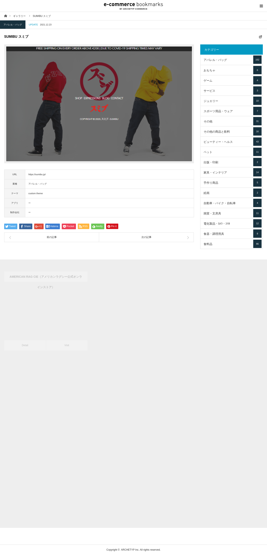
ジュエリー (233, 101)
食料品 (233, 244)
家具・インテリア (233, 172)
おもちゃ (233, 70)
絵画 (233, 193)
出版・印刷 (233, 162)
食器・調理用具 (233, 233)
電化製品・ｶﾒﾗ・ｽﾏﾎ (233, 223)
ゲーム (233, 80)
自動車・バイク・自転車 (233, 203)
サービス (233, 90)
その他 (233, 121)
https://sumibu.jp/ (37, 174)
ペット (233, 152)
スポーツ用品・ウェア (233, 111)
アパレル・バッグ (13, 24)
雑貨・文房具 (233, 213)
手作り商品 (233, 182)
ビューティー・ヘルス (233, 141)
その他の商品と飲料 (233, 131)
